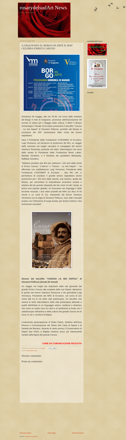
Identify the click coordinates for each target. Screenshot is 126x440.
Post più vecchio (78, 433)
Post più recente (25, 433)
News (35, 350)
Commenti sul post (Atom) (31, 436)
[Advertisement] (52, 417)
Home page (52, 433)
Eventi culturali (30, 350)
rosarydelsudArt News (43, 7)
